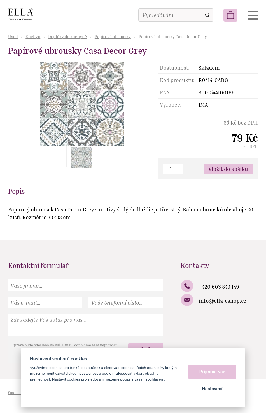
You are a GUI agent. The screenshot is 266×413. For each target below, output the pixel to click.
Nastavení (212, 388)
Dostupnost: (175, 67)
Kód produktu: (177, 80)
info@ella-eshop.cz (222, 300)
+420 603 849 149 (219, 286)
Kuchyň (32, 36)
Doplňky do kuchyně (67, 36)
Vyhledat (207, 15)
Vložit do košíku (228, 168)
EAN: (165, 92)
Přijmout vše (212, 371)
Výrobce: (170, 104)
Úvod (13, 36)
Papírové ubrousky (113, 36)
